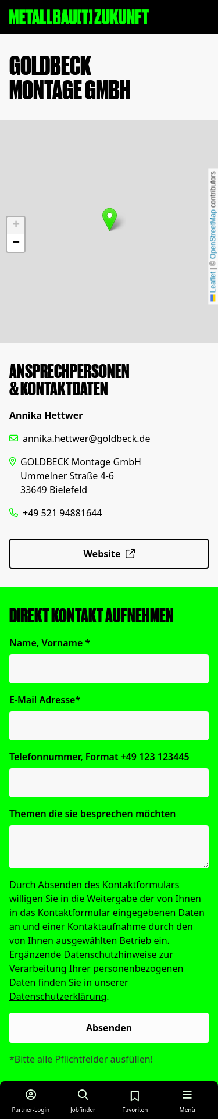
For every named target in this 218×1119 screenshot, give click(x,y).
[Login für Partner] (30, 1100)
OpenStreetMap (213, 234)
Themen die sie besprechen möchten (92, 813)
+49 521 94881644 (62, 513)
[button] (109, 219)
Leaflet (213, 286)
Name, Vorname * (49, 642)
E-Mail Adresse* (44, 699)
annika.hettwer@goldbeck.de (86, 438)
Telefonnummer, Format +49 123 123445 (99, 756)
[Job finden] (83, 1100)
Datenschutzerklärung (57, 996)
